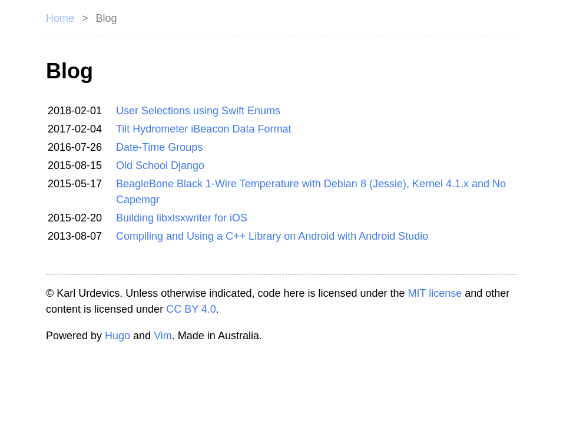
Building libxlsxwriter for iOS (181, 218)
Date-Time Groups (159, 147)
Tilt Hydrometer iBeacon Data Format (203, 129)
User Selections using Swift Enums (198, 111)
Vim (163, 336)
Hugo (117, 336)
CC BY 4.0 (191, 309)
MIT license (435, 293)
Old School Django (160, 165)
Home (60, 18)
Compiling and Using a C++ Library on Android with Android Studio (272, 236)
